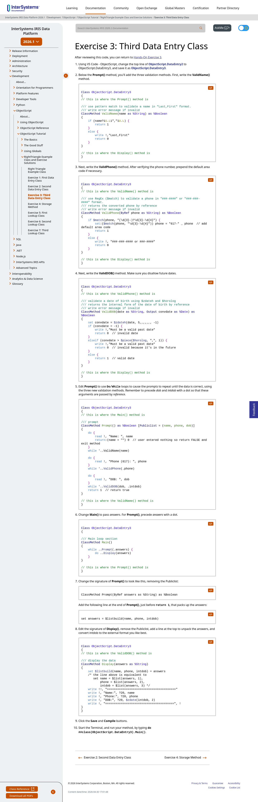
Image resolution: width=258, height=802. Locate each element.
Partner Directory (228, 8)
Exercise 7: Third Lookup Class (38, 231)
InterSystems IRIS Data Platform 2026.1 (25, 17)
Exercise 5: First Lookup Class (37, 214)
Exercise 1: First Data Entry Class (41, 179)
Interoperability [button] (22, 273)
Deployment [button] (20, 56)
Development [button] (20, 76)
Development (54, 17)
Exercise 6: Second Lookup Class (39, 223)
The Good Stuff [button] (33, 145)
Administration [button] (21, 61)
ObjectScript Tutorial (88, 17)
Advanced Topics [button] (26, 267)
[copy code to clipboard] (210, 87)
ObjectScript (69, 17)
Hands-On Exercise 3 (147, 57)
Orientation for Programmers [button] (34, 87)
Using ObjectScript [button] (31, 122)
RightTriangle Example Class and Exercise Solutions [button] (38, 160)
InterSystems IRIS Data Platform (30, 31)
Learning (72, 8)
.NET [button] (19, 250)
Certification (201, 8)
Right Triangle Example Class (37, 170)
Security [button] (17, 71)
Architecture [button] (20, 66)
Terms (204, 783)
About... (21, 82)
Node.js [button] (21, 256)
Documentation (95, 8)
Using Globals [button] (32, 151)
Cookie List (234, 787)
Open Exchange (147, 8)
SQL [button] (18, 239)
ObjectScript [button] (24, 110)
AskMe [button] (223, 27)
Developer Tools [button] (26, 99)
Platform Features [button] (27, 93)
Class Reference (21, 789)
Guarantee (217, 783)
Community (121, 8)
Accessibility (234, 783)
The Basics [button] (30, 139)
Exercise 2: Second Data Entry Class (39, 187)
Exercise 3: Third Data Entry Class (172, 17)
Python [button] (20, 105)
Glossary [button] (17, 283)
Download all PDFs (21, 796)
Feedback (254, 408)
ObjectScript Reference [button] (34, 128)
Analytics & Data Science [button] (27, 278)
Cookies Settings (216, 787)
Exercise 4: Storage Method (40, 205)
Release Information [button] (25, 51)
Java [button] (18, 245)
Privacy (195, 783)
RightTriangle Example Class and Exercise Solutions (126, 17)
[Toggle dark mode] (243, 28)
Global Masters (175, 8)
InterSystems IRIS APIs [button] (30, 262)
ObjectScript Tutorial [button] (33, 133)
